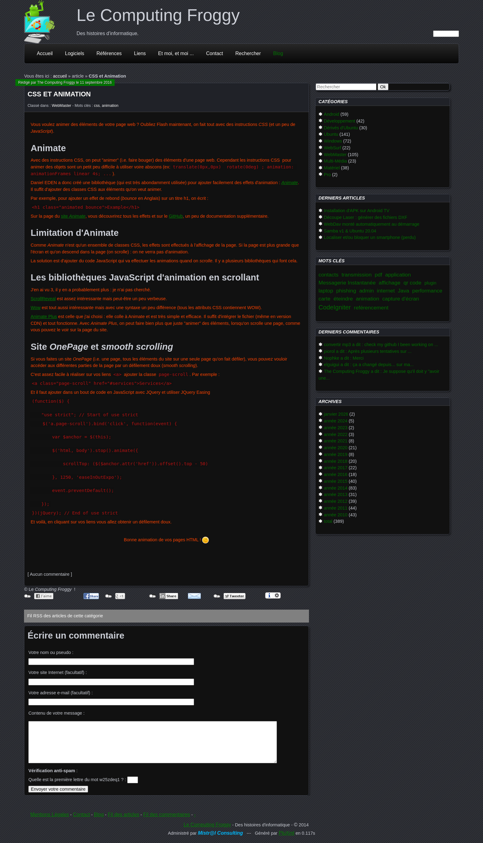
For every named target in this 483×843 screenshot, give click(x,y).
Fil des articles (123, 814)
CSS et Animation (59, 94)
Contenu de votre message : (56, 713)
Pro (327, 174)
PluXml (286, 833)
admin (366, 291)
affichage (389, 283)
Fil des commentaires (166, 814)
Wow (35, 307)
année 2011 (335, 508)
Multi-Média (335, 161)
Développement (339, 121)
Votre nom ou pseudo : (50, 652)
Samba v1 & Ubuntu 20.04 (350, 230)
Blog (278, 53)
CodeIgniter (335, 307)
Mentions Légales (49, 814)
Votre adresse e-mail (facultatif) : (60, 692)
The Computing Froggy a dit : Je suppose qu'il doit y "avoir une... (379, 375)
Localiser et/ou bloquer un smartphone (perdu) (370, 237)
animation (110, 105)
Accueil (45, 53)
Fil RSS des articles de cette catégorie (65, 615)
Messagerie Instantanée (347, 283)
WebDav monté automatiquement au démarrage (371, 224)
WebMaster (61, 105)
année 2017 (335, 467)
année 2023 (335, 427)
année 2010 (335, 514)
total (328, 521)
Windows (333, 141)
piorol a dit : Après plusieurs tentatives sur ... (368, 351)
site (73, 216)
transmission (357, 275)
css (97, 105)
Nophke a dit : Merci (343, 358)
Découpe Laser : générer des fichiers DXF (365, 217)
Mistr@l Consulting (220, 833)
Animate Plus (43, 316)
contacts (329, 275)
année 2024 (335, 420)
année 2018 (335, 461)
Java (403, 291)
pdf (378, 275)
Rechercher (248, 53)
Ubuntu (331, 134)
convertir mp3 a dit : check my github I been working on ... (381, 344)
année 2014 (335, 488)
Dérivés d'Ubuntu (341, 127)
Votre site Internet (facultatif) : (57, 672)
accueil (60, 76)
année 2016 (335, 474)
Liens (140, 53)
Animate (290, 182)
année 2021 (335, 440)
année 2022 (335, 434)
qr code (412, 283)
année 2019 (335, 454)
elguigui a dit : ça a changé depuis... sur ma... (369, 364)
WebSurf (332, 147)
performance (427, 291)
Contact (214, 53)
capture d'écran (400, 299)
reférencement (371, 308)
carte (325, 299)
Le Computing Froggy (158, 15)
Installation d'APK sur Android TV (356, 210)
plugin (430, 282)
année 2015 (335, 481)
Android (331, 114)
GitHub (176, 216)
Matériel (332, 167)
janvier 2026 (336, 414)
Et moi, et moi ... (176, 53)
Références (109, 53)
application (398, 275)
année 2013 (335, 494)
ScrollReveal (42, 298)
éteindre (343, 299)
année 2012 (335, 501)
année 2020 (335, 447)
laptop (326, 291)
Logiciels (74, 53)
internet (386, 291)
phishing (346, 291)
